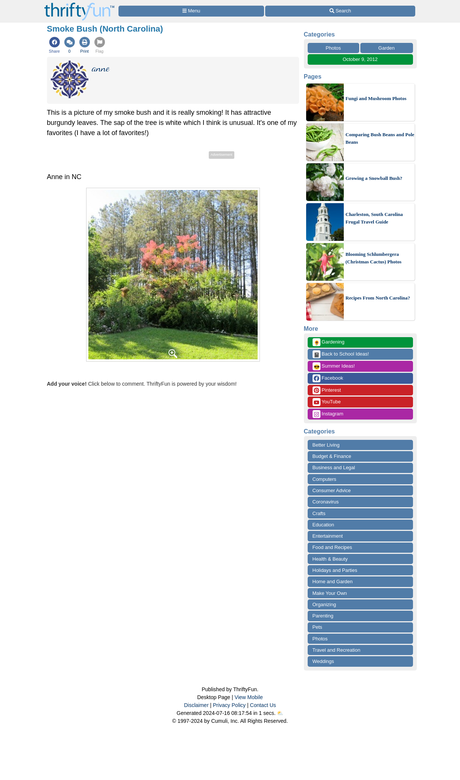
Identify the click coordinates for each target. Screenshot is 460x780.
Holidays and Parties (335, 570)
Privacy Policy (229, 705)
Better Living (326, 445)
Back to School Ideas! (341, 354)
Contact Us (263, 705)
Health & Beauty (330, 559)
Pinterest (327, 390)
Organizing (324, 604)
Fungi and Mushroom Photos (376, 98)
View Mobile (249, 697)
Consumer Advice (332, 490)
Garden (386, 48)
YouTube (327, 402)
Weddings (323, 661)
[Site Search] (340, 11)
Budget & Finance (332, 456)
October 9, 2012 (360, 59)
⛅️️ (280, 713)
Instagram (328, 414)
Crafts (319, 513)
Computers (325, 479)
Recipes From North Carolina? (378, 298)
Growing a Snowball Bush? (374, 178)
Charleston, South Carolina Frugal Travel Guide (374, 218)
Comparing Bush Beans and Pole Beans (380, 138)
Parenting (323, 616)
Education (323, 525)
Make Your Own (330, 593)
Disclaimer (196, 705)
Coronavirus (326, 502)
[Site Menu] (191, 11)
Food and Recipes (332, 547)
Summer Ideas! (334, 366)
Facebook (328, 378)
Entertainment (328, 536)
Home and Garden (333, 581)
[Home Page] (79, 4)
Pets (317, 627)
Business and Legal (334, 467)
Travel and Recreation (336, 650)
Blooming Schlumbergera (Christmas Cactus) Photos (374, 258)
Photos (333, 48)
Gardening (329, 342)
